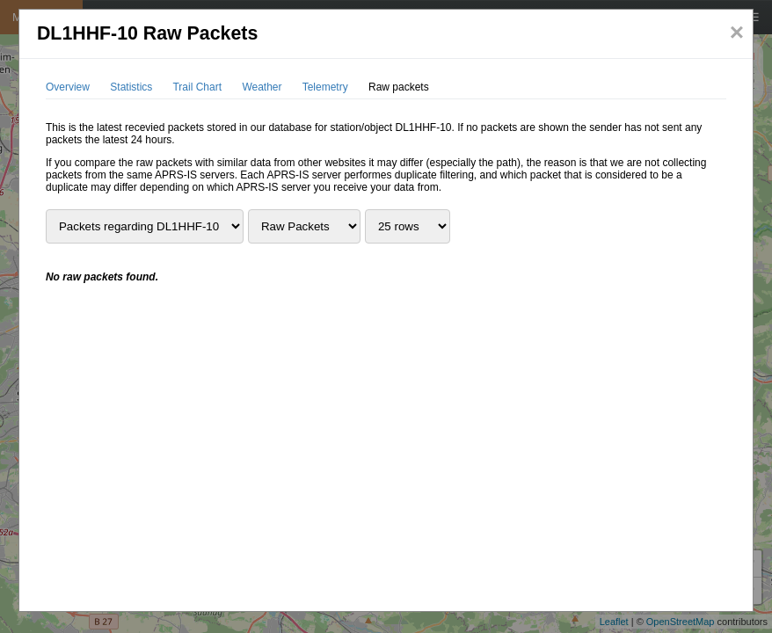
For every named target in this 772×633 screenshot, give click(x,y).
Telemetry (325, 87)
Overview (68, 87)
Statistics (131, 87)
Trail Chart (197, 87)
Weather (261, 87)
